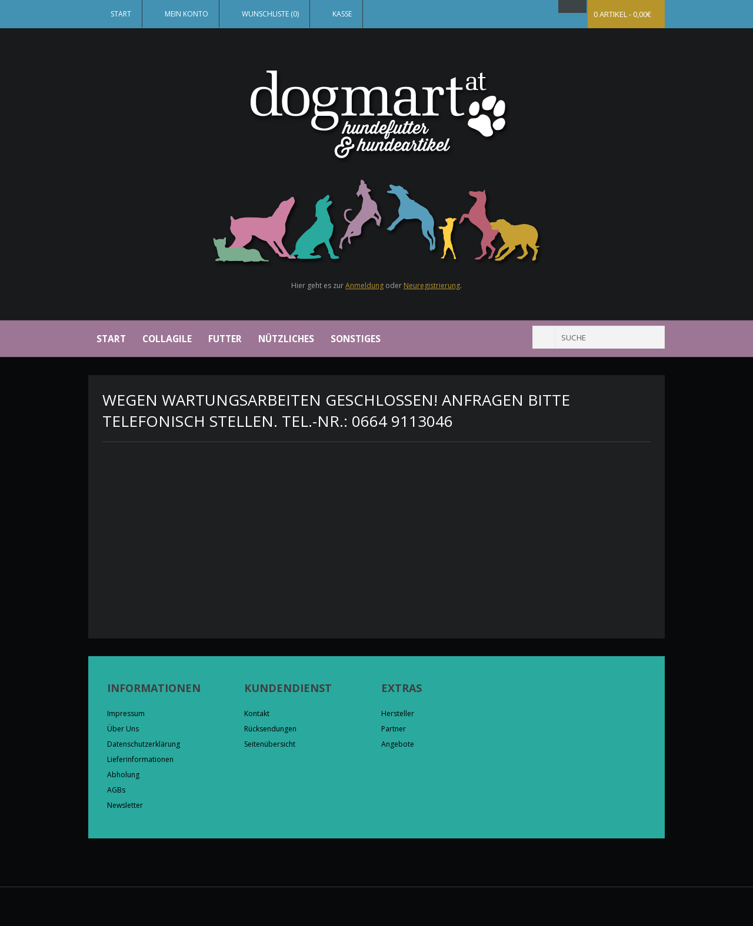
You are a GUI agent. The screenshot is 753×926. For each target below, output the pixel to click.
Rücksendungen (270, 729)
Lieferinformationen (140, 759)
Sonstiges (356, 338)
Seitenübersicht (269, 744)
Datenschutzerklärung (143, 744)
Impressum (126, 713)
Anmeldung (364, 285)
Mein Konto (186, 14)
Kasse (342, 14)
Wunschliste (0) (270, 14)
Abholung (123, 775)
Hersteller (397, 713)
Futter (225, 338)
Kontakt (256, 713)
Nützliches (286, 338)
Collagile (167, 338)
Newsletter (125, 805)
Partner (393, 729)
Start (121, 14)
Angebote (397, 744)
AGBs (116, 790)
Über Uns (123, 729)
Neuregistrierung (432, 285)
